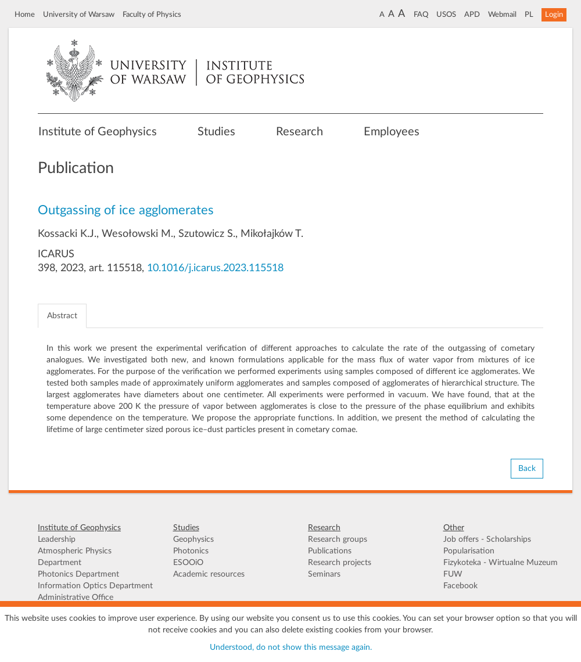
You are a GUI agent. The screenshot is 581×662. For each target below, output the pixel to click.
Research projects (339, 563)
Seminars (324, 574)
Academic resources (209, 574)
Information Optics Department (95, 586)
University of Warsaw (78, 14)
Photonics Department (78, 574)
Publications (330, 551)
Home (25, 14)
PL (529, 14)
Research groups (337, 539)
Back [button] (527, 469)
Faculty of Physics (152, 14)
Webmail (502, 14)
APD (472, 14)
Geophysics (193, 539)
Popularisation (468, 551)
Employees (391, 132)
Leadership (57, 539)
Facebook (460, 586)
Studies (216, 132)
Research (299, 132)
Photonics (191, 551)
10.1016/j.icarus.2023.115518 (215, 268)
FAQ (421, 14)
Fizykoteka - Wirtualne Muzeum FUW (500, 568)
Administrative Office (75, 597)
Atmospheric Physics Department (75, 557)
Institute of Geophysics (97, 132)
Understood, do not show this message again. (291, 647)
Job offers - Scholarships (487, 539)
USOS (446, 14)
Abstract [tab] (62, 316)
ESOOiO (188, 563)
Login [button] (554, 14)
